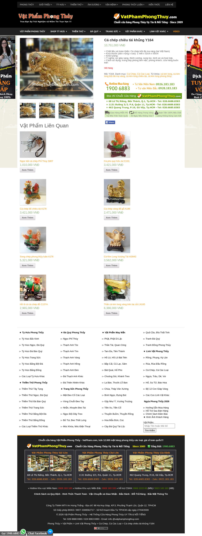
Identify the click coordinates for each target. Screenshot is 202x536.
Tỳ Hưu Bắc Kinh (30, 338)
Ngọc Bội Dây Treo (73, 414)
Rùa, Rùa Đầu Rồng (156, 363)
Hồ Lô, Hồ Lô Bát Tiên (115, 357)
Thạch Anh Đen (70, 370)
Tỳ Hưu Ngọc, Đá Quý (33, 345)
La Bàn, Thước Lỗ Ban (116, 382)
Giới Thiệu (46, 4)
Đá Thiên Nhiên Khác (74, 382)
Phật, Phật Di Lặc (113, 338)
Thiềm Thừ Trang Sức (33, 407)
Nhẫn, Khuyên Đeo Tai (74, 407)
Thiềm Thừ (77, 4)
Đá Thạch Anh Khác (73, 376)
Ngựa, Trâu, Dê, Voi (156, 376)
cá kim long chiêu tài (136, 76)
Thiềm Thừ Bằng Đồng (33, 420)
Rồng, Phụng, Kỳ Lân (157, 357)
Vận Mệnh (112, 4)
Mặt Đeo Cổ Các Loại (74, 395)
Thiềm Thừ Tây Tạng (32, 389)
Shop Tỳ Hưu (59, 30)
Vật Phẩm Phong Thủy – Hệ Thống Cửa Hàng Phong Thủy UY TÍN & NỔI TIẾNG (105, 514)
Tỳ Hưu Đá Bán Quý (32, 351)
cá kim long (166, 74)
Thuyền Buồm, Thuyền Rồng (118, 414)
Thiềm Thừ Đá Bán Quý (34, 401)
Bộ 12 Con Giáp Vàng (157, 389)
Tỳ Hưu (62, 4)
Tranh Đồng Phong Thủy (158, 345)
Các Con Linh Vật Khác (157, 395)
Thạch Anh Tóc (70, 345)
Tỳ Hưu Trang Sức (31, 357)
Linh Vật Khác (160, 30)
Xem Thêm (27, 170)
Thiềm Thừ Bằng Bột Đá (34, 414)
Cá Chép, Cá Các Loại (138, 74)
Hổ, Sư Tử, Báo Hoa (156, 382)
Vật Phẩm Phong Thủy (32, 31)
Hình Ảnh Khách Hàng (157, 417)
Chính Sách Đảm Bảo (157, 414)
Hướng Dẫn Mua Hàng (157, 407)
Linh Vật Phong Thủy (85, 523)
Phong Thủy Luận (134, 4)
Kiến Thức (154, 4)
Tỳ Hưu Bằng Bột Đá (32, 363)
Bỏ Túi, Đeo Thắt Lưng (74, 420)
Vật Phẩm (67, 523)
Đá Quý (96, 30)
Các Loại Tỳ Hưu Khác (33, 376)
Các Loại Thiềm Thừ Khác (35, 426)
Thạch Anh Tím (70, 351)
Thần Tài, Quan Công (115, 345)
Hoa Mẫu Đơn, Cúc (114, 420)
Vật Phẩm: (148, 422)
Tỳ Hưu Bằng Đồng (31, 370)
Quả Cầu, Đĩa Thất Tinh (158, 332)
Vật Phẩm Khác (136, 30)
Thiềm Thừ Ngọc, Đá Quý (35, 395)
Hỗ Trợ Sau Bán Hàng (157, 410)
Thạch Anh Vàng (71, 357)
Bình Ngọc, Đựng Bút (115, 395)
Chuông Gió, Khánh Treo (117, 376)
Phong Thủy (27, 4)
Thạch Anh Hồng (71, 363)
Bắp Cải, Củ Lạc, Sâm (115, 363)
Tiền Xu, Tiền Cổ (112, 407)
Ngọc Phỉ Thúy (70, 338)
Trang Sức (114, 30)
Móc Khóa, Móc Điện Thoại (76, 426)
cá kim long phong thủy (159, 76)
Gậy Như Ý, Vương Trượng (118, 401)
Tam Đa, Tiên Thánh (114, 351)
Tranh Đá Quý (153, 338)
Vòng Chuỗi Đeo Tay (73, 401)
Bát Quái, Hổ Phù (113, 370)
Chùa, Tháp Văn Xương (116, 389)
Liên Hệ (169, 4)
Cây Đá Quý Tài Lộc (114, 426)
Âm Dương (95, 4)
